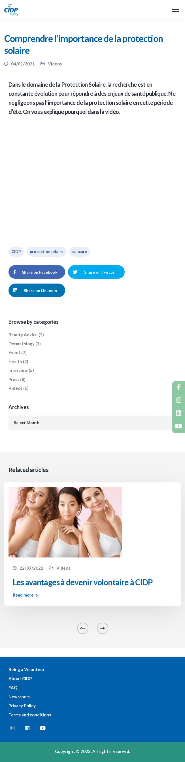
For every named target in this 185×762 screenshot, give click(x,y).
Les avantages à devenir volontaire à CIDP (83, 582)
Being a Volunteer (26, 669)
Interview (18, 370)
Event (14, 352)
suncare (79, 251)
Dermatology (21, 343)
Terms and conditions (29, 714)
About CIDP (20, 678)
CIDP (16, 251)
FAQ (12, 687)
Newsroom (19, 696)
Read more (23, 595)
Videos (55, 63)
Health (15, 361)
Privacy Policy (22, 705)
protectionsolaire (46, 251)
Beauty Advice (23, 334)
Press (13, 379)
